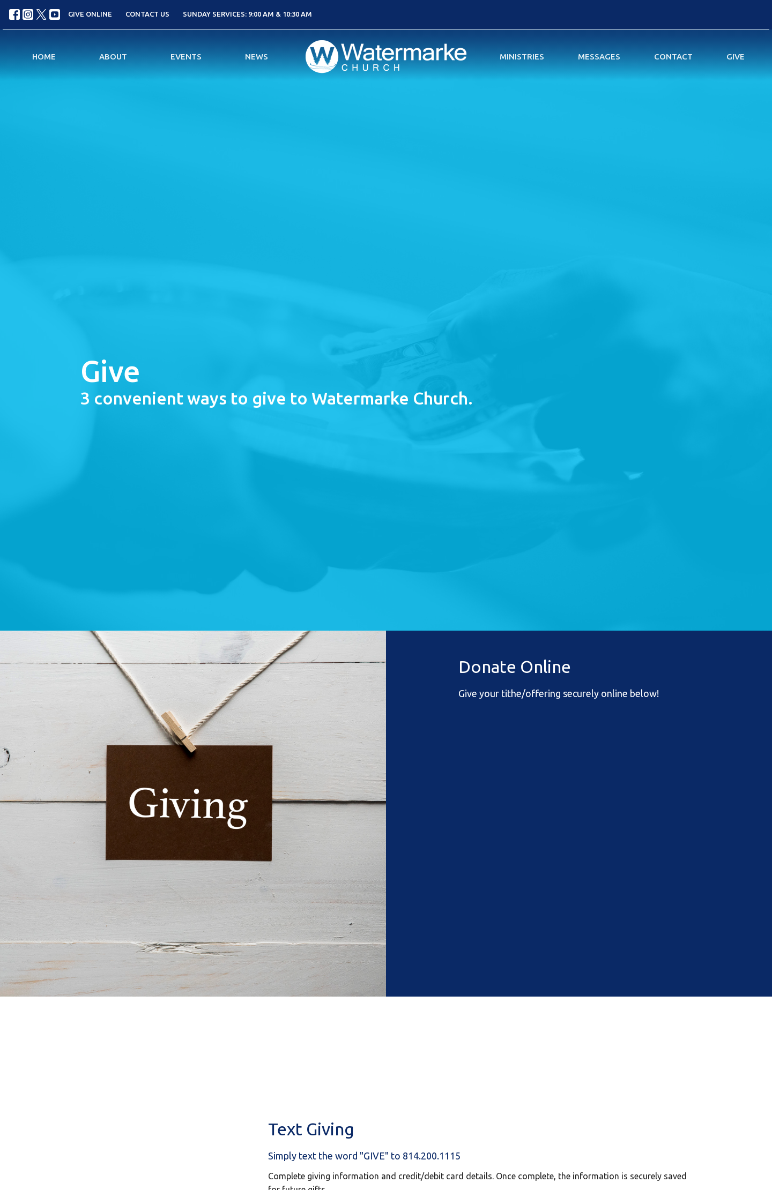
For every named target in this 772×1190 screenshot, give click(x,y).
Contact (673, 56)
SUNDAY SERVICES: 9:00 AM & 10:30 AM (247, 14)
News (256, 56)
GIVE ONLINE (90, 14)
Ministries (522, 56)
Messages (599, 56)
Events (186, 56)
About (113, 56)
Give (735, 56)
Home (44, 56)
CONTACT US (147, 14)
